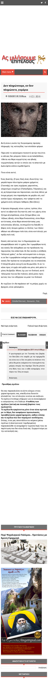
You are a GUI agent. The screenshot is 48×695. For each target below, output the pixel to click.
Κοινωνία (30, 301)
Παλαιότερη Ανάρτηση (37, 326)
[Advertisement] (22, 32)
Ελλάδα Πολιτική (18, 301)
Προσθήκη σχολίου (10, 384)
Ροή (37, 301)
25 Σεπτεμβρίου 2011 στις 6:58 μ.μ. (31, 350)
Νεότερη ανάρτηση (9, 326)
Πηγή (45, 293)
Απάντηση (13, 378)
